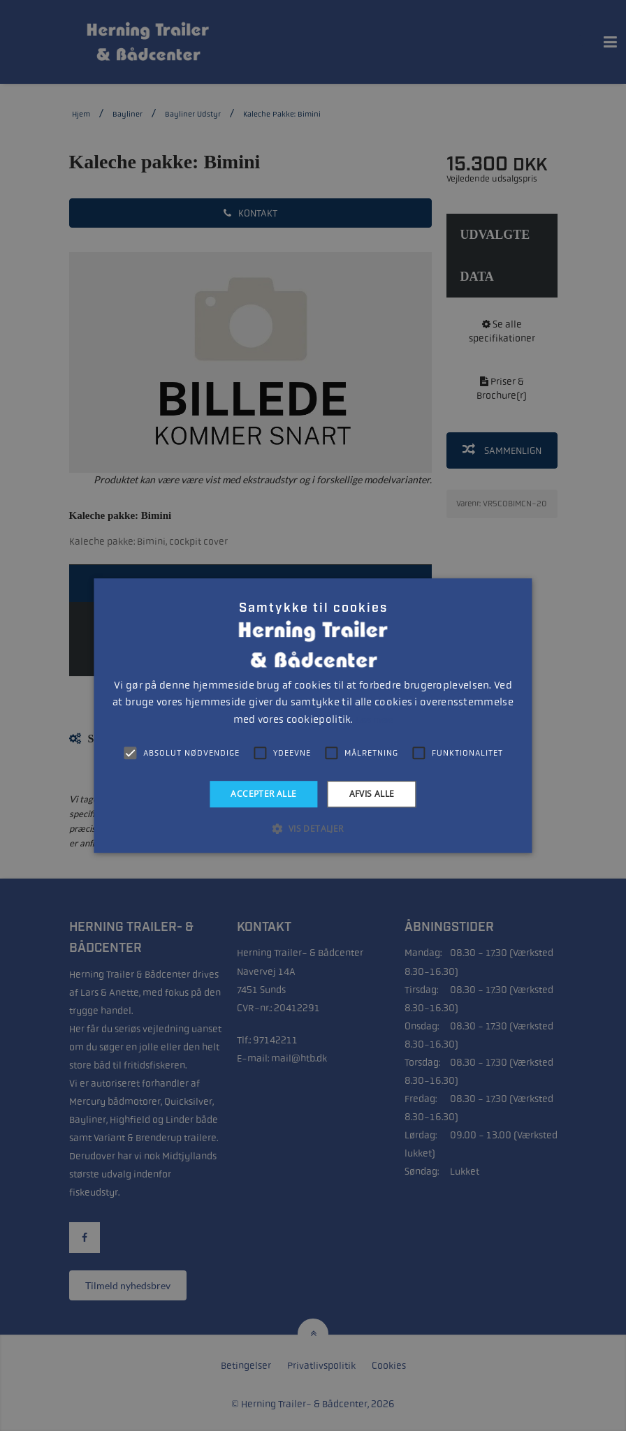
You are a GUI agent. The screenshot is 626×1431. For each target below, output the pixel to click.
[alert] (313, 715)
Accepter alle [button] (263, 794)
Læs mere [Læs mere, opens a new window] (374, 720)
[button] (312, 828)
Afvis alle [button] (372, 794)
